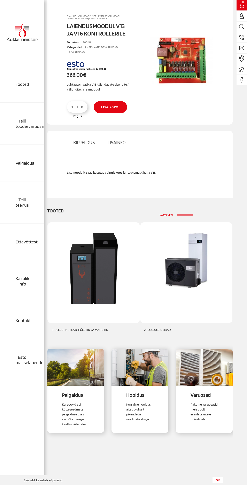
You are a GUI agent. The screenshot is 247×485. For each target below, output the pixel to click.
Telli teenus (22, 202)
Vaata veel (166, 215)
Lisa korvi (110, 107)
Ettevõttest (27, 241)
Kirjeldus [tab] (84, 142)
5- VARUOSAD (82, 16)
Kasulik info (22, 281)
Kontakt (23, 320)
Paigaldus (25, 163)
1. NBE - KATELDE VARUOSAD (104, 16)
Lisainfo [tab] (117, 142)
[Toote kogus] (77, 107)
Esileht (70, 16)
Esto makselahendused (30, 359)
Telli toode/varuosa (30, 123)
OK (218, 480)
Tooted (22, 84)
